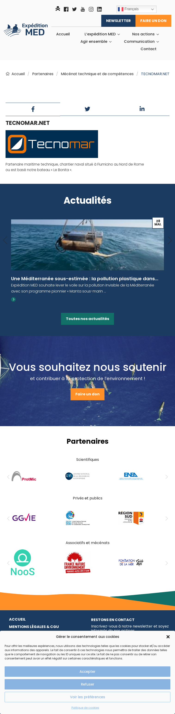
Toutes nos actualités (87, 318)
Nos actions (143, 34)
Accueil (63, 34)
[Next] (170, 240)
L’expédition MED (100, 34)
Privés (78, 498)
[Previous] (5, 240)
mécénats (100, 542)
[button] (168, 636)
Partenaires (42, 74)
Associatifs (75, 542)
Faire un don (153, 20)
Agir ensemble (93, 41)
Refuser (87, 684)
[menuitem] (63, 34)
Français (128, 9)
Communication (139, 41)
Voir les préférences (87, 697)
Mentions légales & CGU (34, 626)
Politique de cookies (85, 708)
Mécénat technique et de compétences (97, 74)
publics (95, 498)
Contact (149, 49)
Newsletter (118, 20)
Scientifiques (87, 459)
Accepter (87, 671)
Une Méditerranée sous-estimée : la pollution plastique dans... (84, 278)
